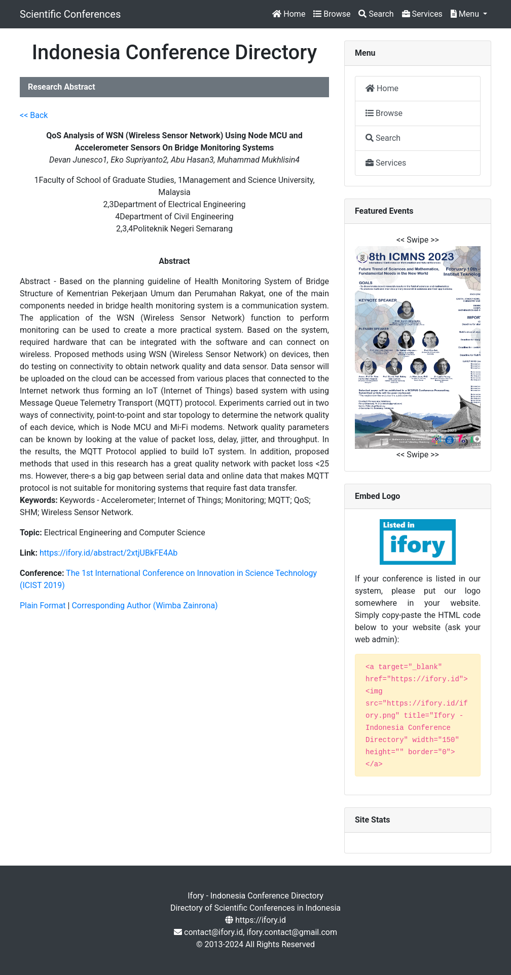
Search (375, 14)
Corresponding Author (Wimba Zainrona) (144, 605)
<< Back (34, 115)
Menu (466, 14)
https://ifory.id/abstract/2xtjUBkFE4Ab (108, 553)
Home (288, 14)
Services (422, 14)
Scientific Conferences (70, 14)
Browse (331, 14)
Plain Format (43, 605)
